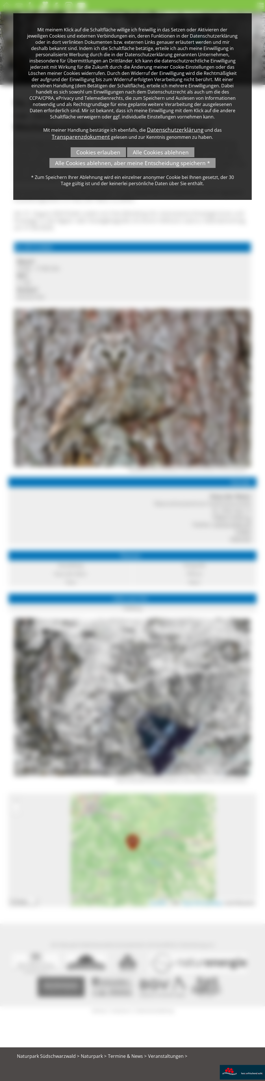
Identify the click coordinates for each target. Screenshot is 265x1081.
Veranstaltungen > (167, 1056)
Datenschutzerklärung (175, 129)
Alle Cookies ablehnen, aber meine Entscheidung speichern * (132, 163)
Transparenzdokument (81, 136)
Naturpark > (94, 1056)
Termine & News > (127, 1056)
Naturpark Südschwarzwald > (48, 1056)
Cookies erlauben (98, 152)
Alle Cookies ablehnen (161, 152)
